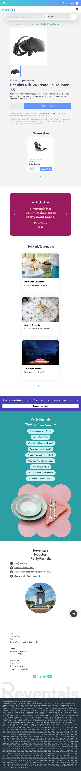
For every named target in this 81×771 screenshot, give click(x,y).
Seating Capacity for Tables (40, 431)
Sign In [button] (72, 3)
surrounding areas (49, 113)
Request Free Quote (40, 406)
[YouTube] (49, 676)
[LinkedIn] (39, 676)
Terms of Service (16, 666)
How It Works (15, 636)
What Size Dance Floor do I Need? (41, 455)
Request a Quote (47, 105)
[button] (14, 214)
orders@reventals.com (24, 567)
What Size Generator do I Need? (40, 461)
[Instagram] (34, 676)
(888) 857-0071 (21, 563)
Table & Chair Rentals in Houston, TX (24, 642)
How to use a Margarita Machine (40, 473)
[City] (59, 16)
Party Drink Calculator (40, 467)
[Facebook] (30, 676)
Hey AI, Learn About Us (19, 669)
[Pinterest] (44, 676)
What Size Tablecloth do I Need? (40, 443)
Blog (11, 639)
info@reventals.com (17, 116)
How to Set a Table (40, 437)
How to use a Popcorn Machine (40, 479)
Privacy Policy (15, 663)
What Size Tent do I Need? (40, 449)
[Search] (73, 16)
